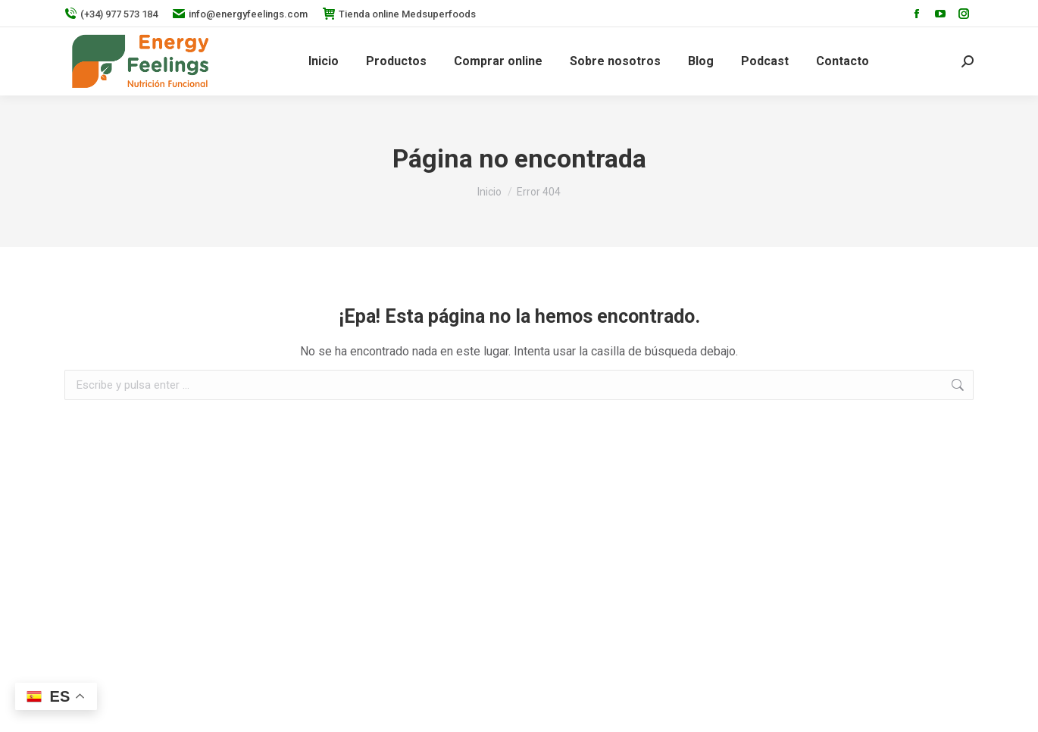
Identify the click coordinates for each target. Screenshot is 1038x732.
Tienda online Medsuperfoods (399, 14)
